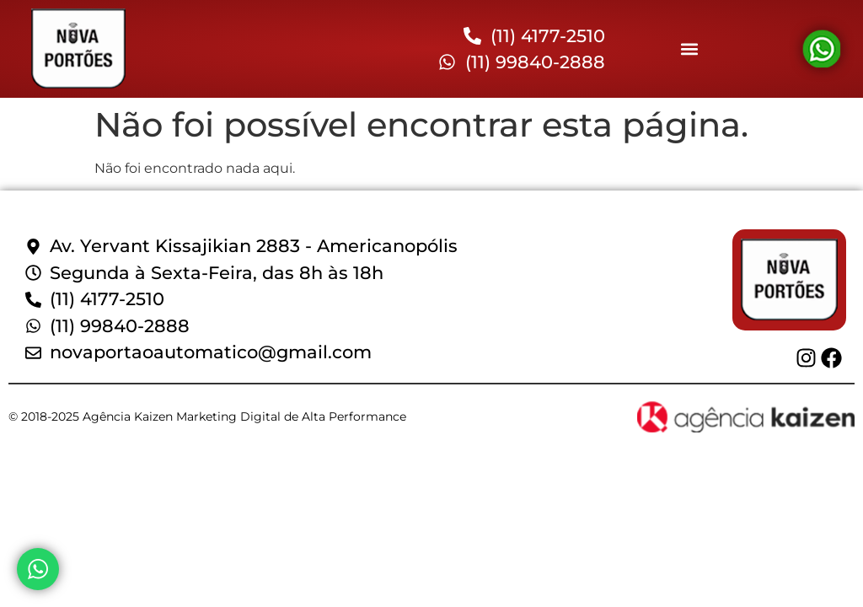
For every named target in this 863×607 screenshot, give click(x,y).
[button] (689, 49)
